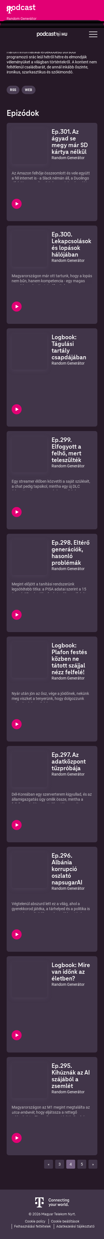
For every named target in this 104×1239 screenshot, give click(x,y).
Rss (13, 90)
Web (28, 90)
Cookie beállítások (65, 1221)
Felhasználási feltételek (32, 1226)
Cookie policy (35, 1221)
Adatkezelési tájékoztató (75, 1226)
